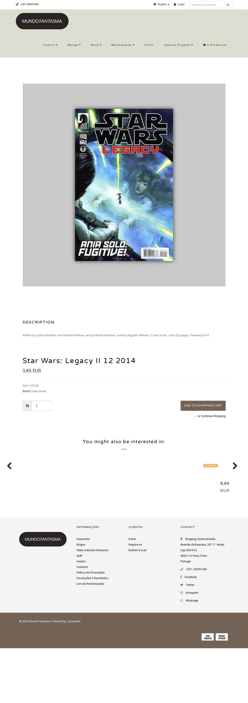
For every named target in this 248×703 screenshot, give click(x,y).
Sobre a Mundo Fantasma (92, 606)
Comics (49, 45)
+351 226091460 (27, 4)
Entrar (132, 595)
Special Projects (177, 45)
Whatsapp (192, 657)
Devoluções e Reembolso (92, 634)
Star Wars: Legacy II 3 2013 (181, 539)
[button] (161, 4)
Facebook (190, 633)
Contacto (82, 623)
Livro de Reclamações (90, 640)
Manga (72, 45)
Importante (83, 595)
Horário (81, 618)
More (95, 45)
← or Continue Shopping (210, 416)
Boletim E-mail (137, 606)
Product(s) (215, 45)
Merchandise (121, 45)
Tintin (148, 45)
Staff (79, 612)
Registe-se (135, 601)
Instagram (192, 649)
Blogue (81, 601)
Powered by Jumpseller (66, 678)
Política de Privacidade (91, 629)
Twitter (190, 641)
